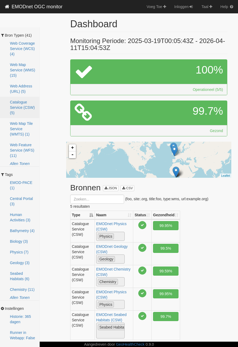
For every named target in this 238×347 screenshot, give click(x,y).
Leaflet (225, 175)
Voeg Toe (156, 7)
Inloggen (184, 7)
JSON (111, 188)
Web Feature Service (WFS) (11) (22, 150)
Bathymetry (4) (22, 231)
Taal (207, 7)
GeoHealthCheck (130, 344)
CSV (127, 188)
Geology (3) (19, 263)
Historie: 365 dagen (20, 319)
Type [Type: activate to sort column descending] (76, 215)
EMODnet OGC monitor (33, 6)
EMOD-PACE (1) (21, 185)
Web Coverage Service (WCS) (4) (22, 48)
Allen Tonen (19, 163)
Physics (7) (19, 252)
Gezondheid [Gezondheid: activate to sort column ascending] (163, 215)
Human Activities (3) (20, 217)
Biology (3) (19, 241)
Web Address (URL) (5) (21, 89)
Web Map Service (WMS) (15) (22, 70)
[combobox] (110, 236)
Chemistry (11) (22, 289)
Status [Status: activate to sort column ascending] (140, 215)
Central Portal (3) (21, 201)
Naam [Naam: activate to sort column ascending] (101, 215)
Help (227, 7)
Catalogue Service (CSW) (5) (22, 107)
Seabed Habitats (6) (19, 276)
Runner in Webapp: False (22, 335)
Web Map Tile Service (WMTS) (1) (21, 128)
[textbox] (116, 236)
